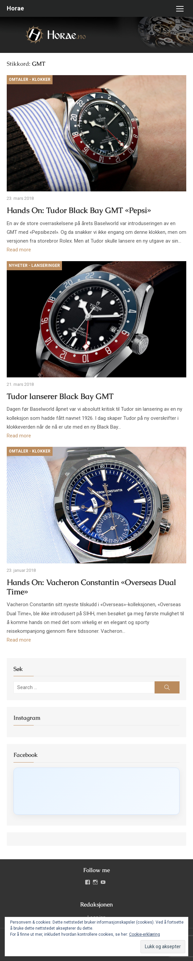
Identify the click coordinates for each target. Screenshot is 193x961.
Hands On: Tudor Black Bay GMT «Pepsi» (79, 210)
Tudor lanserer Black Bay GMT (60, 396)
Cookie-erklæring (144, 934)
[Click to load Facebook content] (96, 791)
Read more (19, 250)
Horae (15, 8)
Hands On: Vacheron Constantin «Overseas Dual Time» (91, 587)
